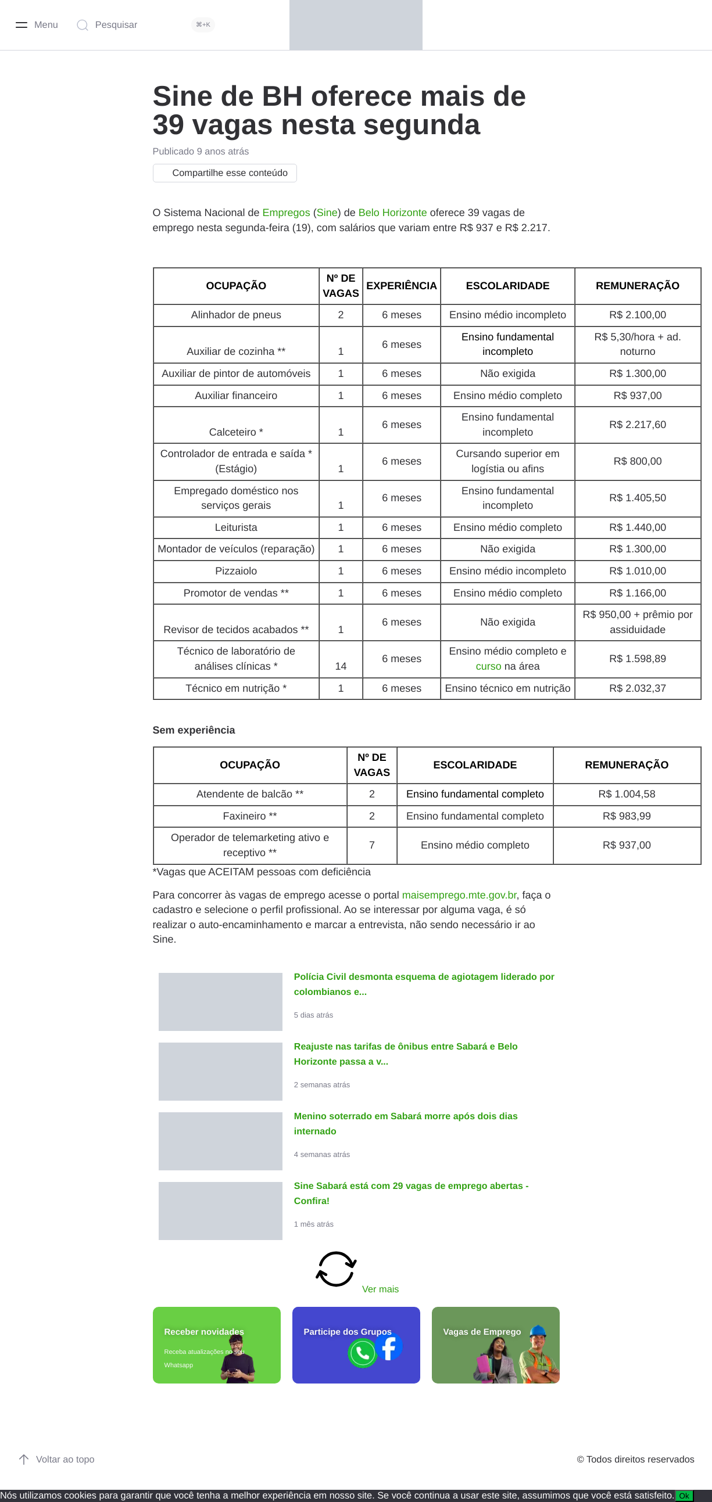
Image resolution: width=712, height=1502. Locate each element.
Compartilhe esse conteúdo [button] (222, 173)
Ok (684, 1496)
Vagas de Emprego (482, 1332)
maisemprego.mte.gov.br (459, 895)
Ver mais (356, 1270)
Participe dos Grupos (348, 1332)
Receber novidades (204, 1332)
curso (489, 666)
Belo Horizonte (393, 212)
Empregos (286, 212)
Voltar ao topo (56, 1459)
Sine (327, 212)
